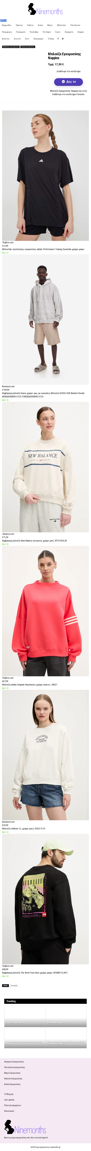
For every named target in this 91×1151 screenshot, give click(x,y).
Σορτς (57, 32)
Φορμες (81, 32)
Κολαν (40, 25)
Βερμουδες (6, 25)
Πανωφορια (7, 32)
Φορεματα (69, 32)
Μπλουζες (61, 25)
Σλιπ (27, 38)
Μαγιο (50, 25)
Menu (3, 20)
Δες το (71, 82)
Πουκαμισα (20, 32)
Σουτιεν (17, 38)
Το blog (51, 38)
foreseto (14, 986)
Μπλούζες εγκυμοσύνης (11, 47)
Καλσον (30, 25)
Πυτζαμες (47, 32)
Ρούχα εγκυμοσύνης (27, 47)
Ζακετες (19, 25)
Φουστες (5, 38)
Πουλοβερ (34, 32)
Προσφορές (38, 38)
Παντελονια (75, 25)
